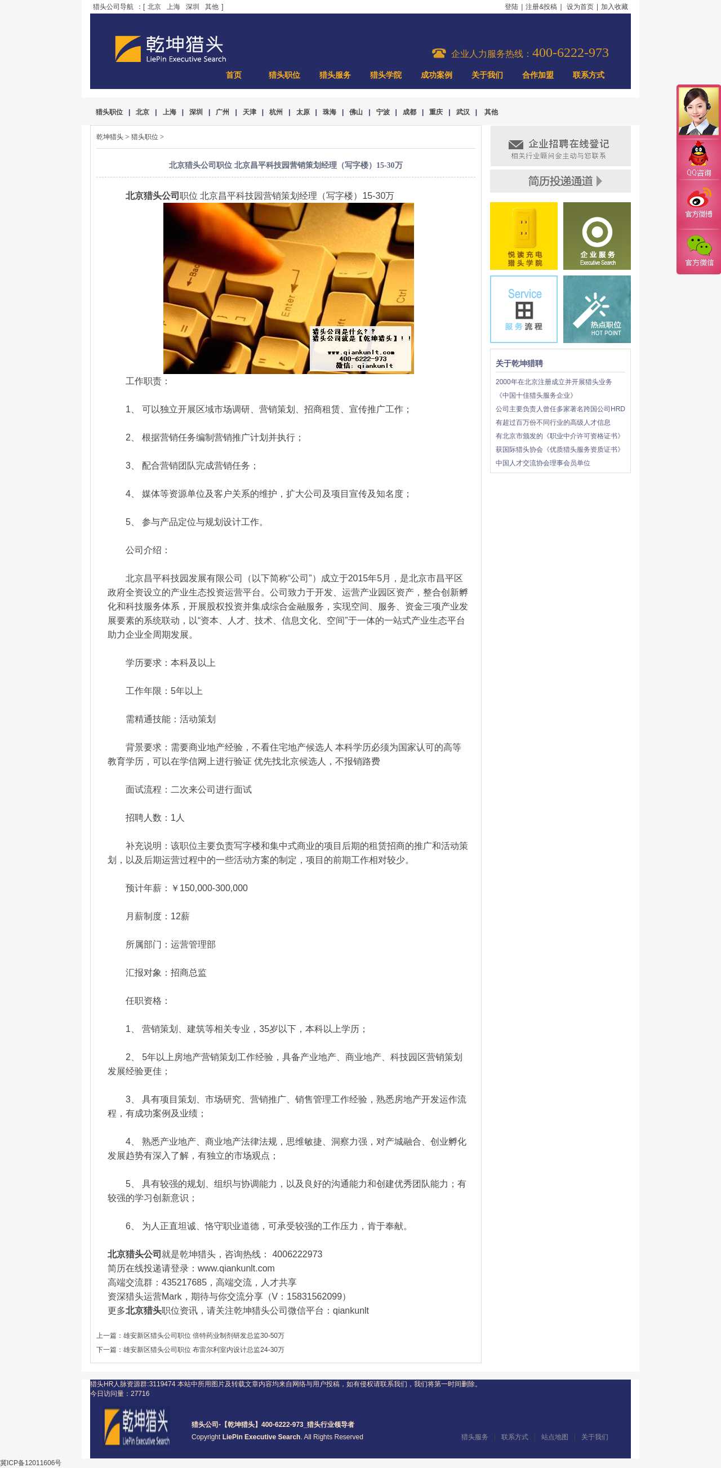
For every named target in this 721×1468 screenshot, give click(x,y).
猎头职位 (284, 75)
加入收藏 (614, 7)
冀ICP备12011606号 (30, 1463)
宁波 (383, 112)
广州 (222, 112)
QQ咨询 (698, 160)
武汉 (463, 112)
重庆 (436, 112)
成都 (409, 112)
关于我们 (487, 75)
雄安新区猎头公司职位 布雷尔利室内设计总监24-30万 (203, 1350)
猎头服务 (335, 75)
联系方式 (588, 75)
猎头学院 (386, 75)
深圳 (192, 7)
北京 (154, 7)
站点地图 (554, 1437)
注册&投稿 (541, 7)
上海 (173, 7)
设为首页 (580, 7)
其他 (212, 7)
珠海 (329, 112)
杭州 (276, 112)
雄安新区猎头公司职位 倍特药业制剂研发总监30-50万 (203, 1336)
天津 (249, 112)
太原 (303, 112)
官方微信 (698, 251)
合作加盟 (538, 75)
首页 (234, 75)
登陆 (511, 7)
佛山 (356, 112)
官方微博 (698, 204)
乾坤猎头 (109, 137)
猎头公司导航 (113, 7)
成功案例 (436, 75)
